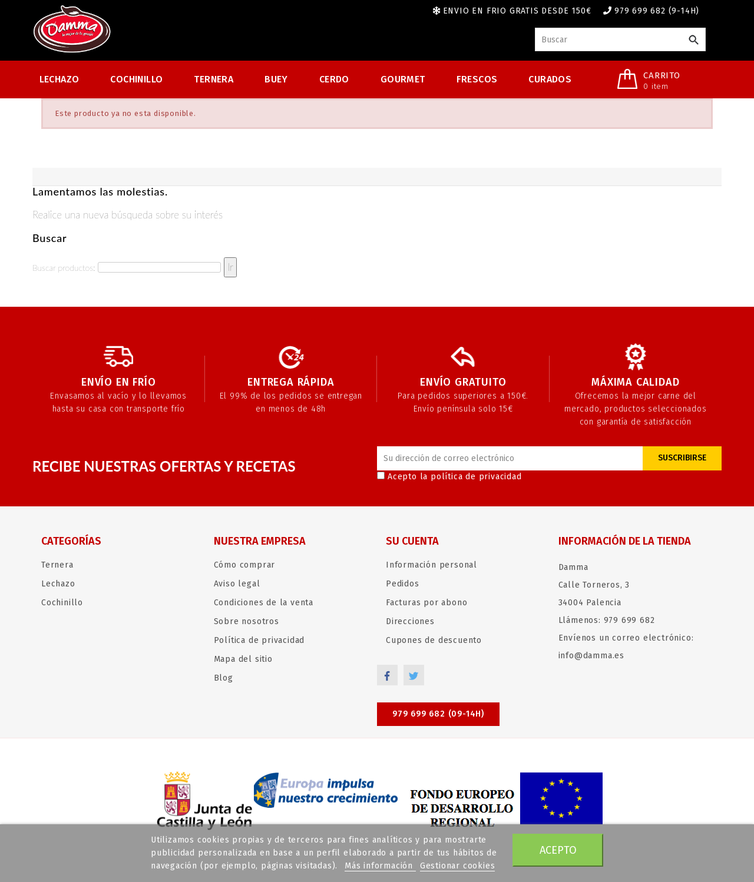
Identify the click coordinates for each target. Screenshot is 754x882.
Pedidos (402, 584)
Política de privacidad (259, 640)
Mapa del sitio (243, 659)
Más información (380, 866)
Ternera (213, 79)
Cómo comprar (245, 565)
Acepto (558, 850)
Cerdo (334, 79)
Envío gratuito (463, 382)
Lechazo (59, 79)
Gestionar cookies (457, 866)
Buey (276, 79)
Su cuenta (412, 541)
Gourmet (403, 79)
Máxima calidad (635, 382)
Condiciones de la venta (263, 603)
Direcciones (410, 621)
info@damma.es (591, 656)
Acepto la (449, 477)
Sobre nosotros (246, 621)
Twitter (414, 675)
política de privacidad (476, 477)
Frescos (477, 79)
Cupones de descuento (434, 640)
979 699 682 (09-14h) (438, 714)
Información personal (431, 565)
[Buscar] (620, 39)
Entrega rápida (290, 382)
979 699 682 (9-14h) (656, 11)
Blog (223, 678)
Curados (549, 79)
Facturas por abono (426, 603)
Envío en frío (118, 382)
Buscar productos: (63, 268)
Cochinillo (136, 79)
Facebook (387, 675)
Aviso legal (237, 584)
